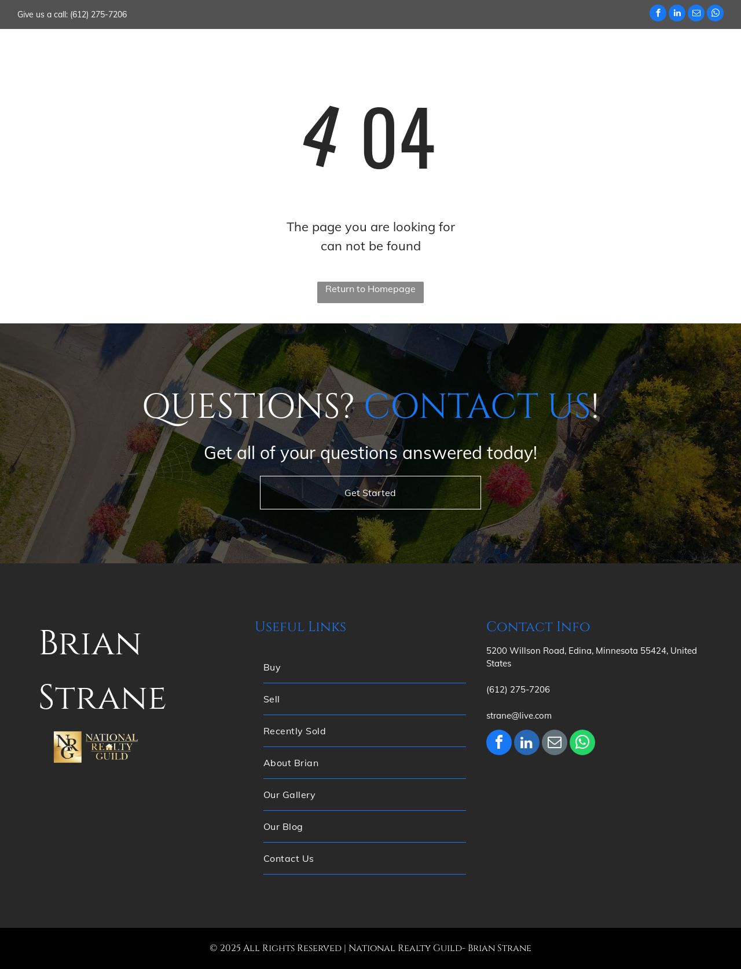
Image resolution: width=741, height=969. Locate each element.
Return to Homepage (370, 288)
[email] (696, 14)
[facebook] (658, 14)
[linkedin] (677, 14)
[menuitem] (223, 51)
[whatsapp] (715, 14)
